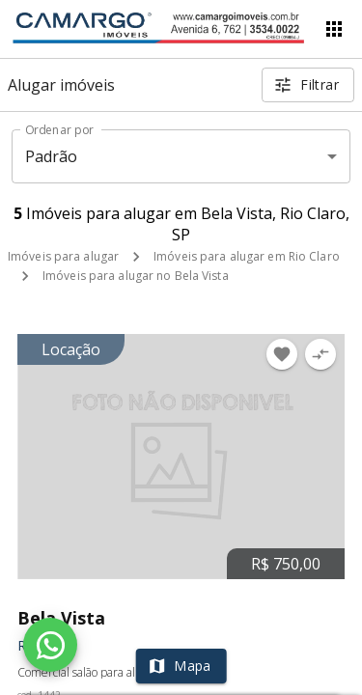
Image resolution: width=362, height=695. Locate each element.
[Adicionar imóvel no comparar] (320, 354)
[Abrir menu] (334, 29)
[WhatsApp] (50, 645)
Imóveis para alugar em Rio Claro (246, 256)
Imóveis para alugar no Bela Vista (135, 275)
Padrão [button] (51, 156)
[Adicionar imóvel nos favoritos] (281, 354)
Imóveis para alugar (63, 256)
